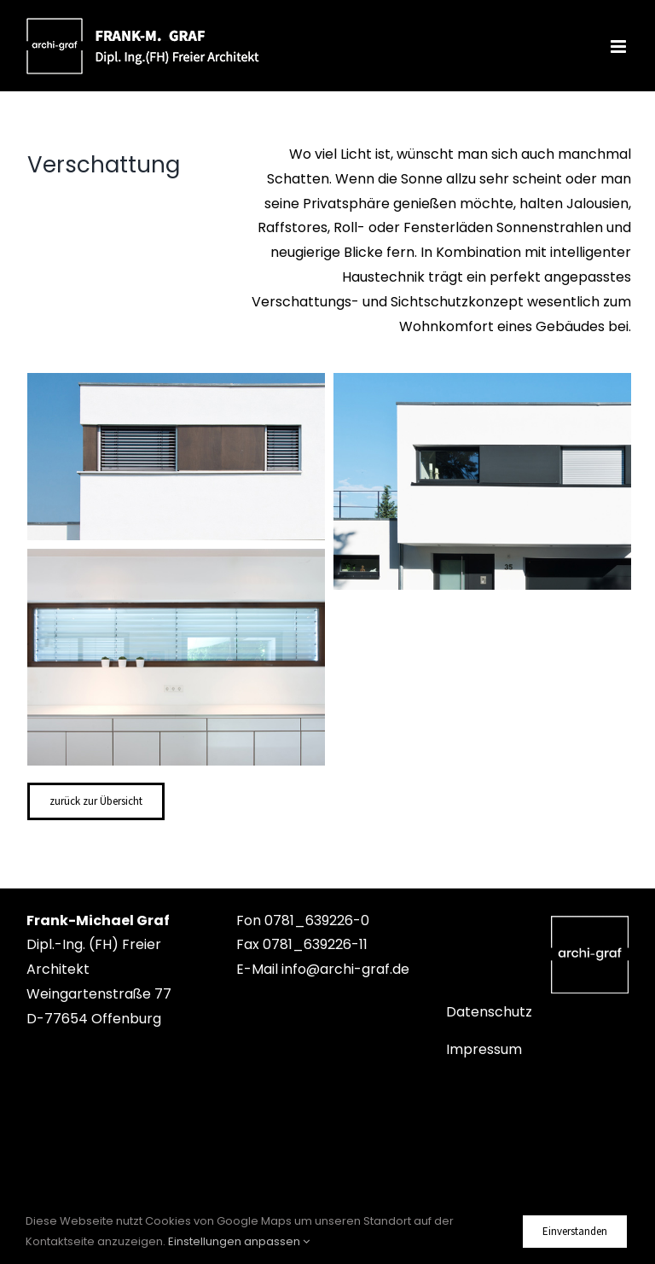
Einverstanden (574, 1231)
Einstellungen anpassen (239, 1241)
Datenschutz (489, 1012)
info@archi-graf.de (345, 969)
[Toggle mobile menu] (620, 46)
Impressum (484, 1049)
